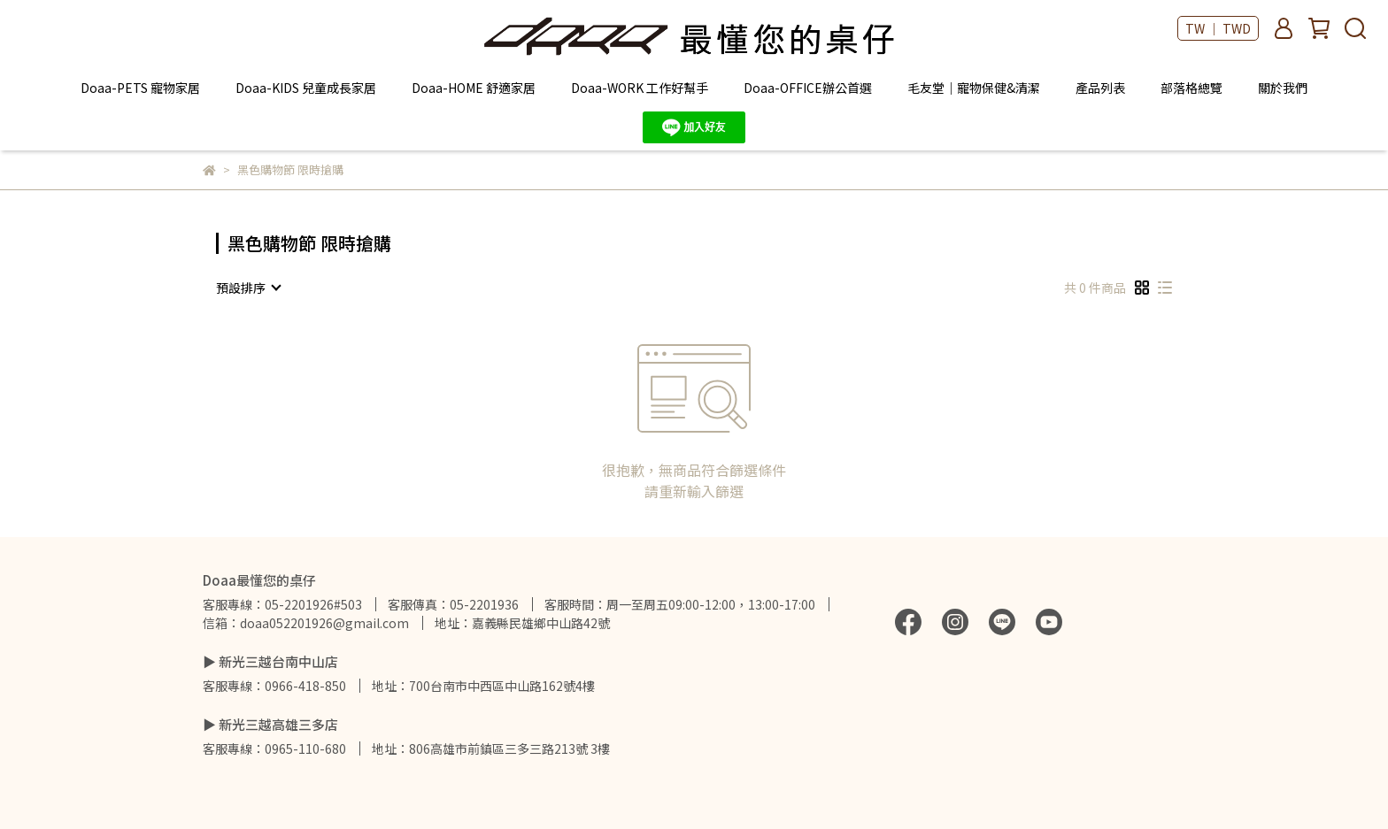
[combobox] (248, 287)
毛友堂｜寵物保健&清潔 (973, 87)
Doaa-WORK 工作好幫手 (639, 87)
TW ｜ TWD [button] (1218, 28)
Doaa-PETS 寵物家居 (140, 87)
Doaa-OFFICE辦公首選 (808, 87)
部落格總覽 (1191, 87)
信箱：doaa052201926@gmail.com (306, 623)
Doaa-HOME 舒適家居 (474, 87)
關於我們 (1282, 87)
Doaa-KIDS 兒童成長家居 (305, 87)
